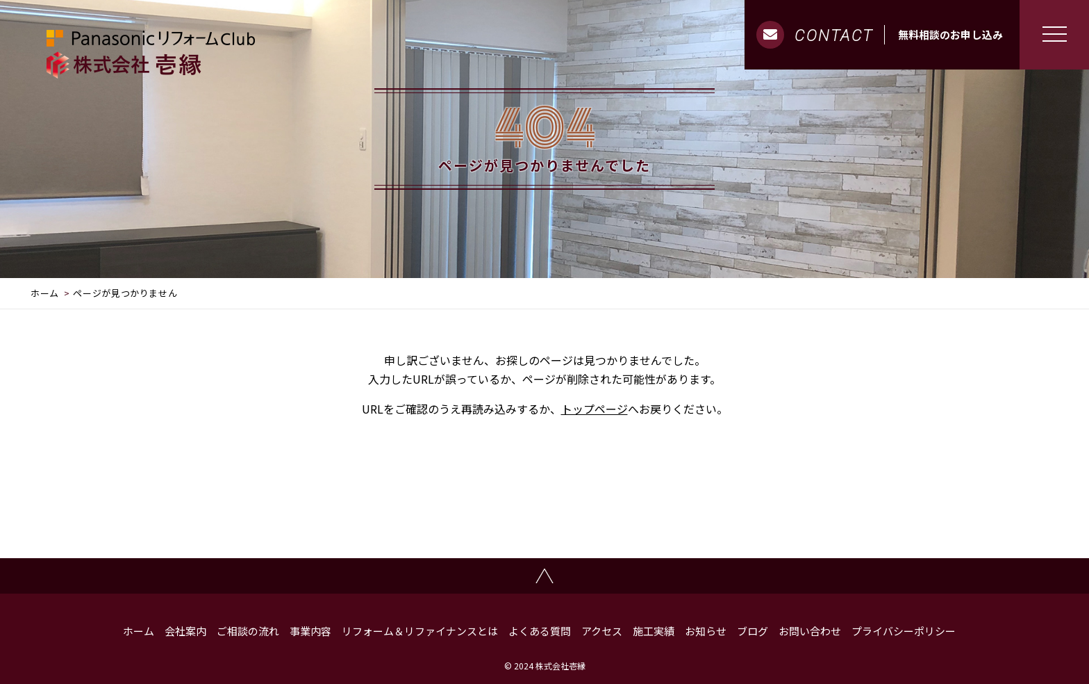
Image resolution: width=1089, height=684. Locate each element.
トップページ (594, 408)
